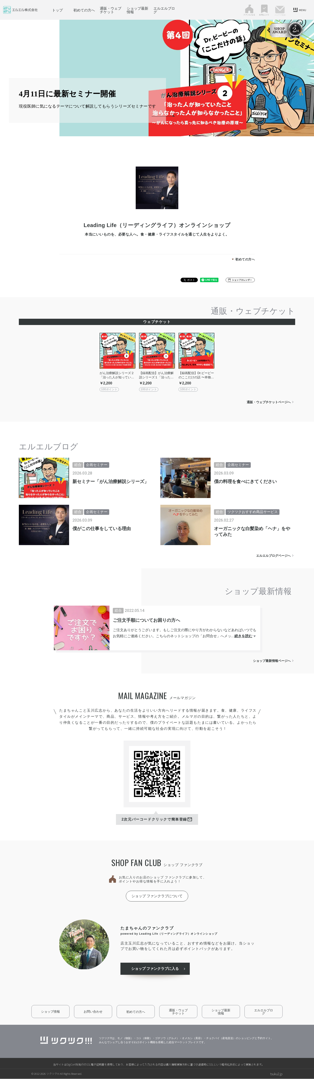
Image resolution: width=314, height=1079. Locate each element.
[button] (240, 280)
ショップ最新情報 (137, 9)
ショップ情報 (50, 1012)
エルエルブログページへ (273, 555)
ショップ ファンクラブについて (157, 896)
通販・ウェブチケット (110, 9)
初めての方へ (84, 10)
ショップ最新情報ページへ (272, 660)
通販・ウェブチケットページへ (269, 402)
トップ (57, 10)
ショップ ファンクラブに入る (155, 969)
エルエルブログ (164, 9)
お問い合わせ (93, 1012)
